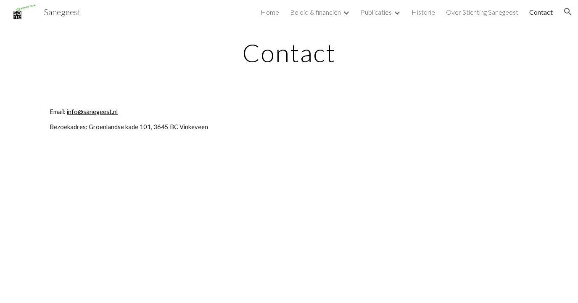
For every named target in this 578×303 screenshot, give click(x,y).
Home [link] (270, 12)
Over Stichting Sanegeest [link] (482, 12)
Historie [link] (423, 12)
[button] (568, 12)
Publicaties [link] (376, 12)
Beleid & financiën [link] (315, 12)
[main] (288, 52)
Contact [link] (541, 12)
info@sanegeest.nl (92, 111)
